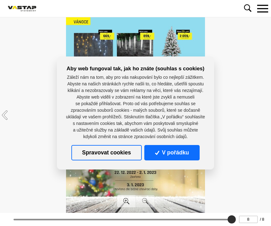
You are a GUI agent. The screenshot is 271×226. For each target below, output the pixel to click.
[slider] (231, 219)
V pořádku (172, 152)
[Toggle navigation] (262, 8)
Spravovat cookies (106, 152)
